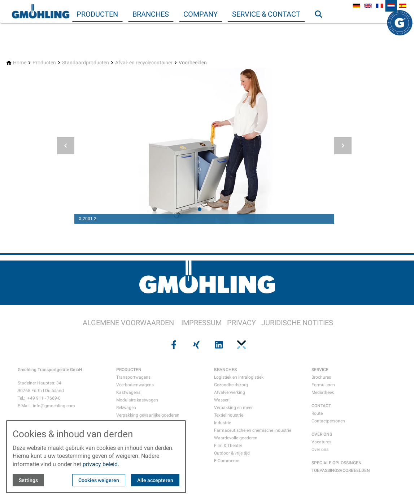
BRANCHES (225, 369)
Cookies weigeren (98, 480)
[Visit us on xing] (195, 345)
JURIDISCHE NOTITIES (297, 322)
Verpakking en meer (233, 407)
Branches (150, 14)
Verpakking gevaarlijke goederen (147, 415)
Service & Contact (266, 14)
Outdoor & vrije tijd (232, 453)
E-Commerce (226, 460)
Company (200, 14)
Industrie (222, 422)
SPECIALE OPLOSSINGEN (336, 462)
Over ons (319, 449)
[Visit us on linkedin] (218, 345)
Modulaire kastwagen (137, 400)
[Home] (19, 63)
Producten (97, 14)
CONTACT (321, 405)
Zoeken (321, 28)
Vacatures (321, 441)
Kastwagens (128, 392)
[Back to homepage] (40, 11)
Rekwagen (126, 407)
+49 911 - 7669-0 (44, 398)
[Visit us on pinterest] (241, 345)
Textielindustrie (228, 415)
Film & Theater (228, 445)
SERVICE (319, 369)
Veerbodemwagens (135, 384)
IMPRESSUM (201, 322)
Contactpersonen (328, 420)
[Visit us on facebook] (173, 345)
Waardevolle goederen (235, 437)
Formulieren (323, 384)
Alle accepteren (155, 480)
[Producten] (44, 63)
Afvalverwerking (229, 392)
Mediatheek (322, 392)
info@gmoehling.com (54, 405)
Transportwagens (133, 377)
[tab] (199, 209)
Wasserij (222, 400)
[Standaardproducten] (85, 63)
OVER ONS (321, 434)
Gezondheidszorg (231, 384)
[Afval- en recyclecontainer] (144, 63)
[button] (65, 145)
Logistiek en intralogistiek (238, 377)
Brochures (321, 377)
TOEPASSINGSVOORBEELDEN (340, 470)
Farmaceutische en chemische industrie (252, 430)
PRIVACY (241, 322)
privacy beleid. (101, 464)
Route (317, 413)
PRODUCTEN (128, 369)
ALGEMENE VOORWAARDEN (128, 322)
